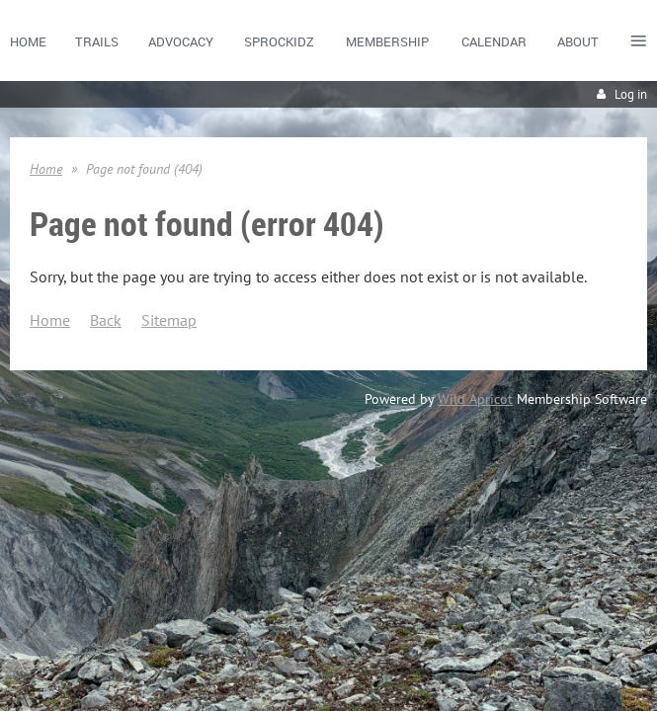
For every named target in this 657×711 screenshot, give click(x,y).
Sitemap (169, 320)
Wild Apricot (475, 399)
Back (106, 320)
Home (46, 169)
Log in (631, 94)
